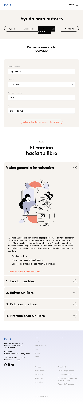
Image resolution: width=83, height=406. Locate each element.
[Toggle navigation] (74, 5)
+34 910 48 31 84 (18, 358)
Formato (11, 80)
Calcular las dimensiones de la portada (41, 121)
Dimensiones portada (46, 29)
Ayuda (12, 28)
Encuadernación (14, 67)
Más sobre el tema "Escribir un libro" (24, 272)
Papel (10, 106)
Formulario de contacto (13, 360)
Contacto (69, 28)
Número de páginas (15, 93)
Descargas (29, 28)
